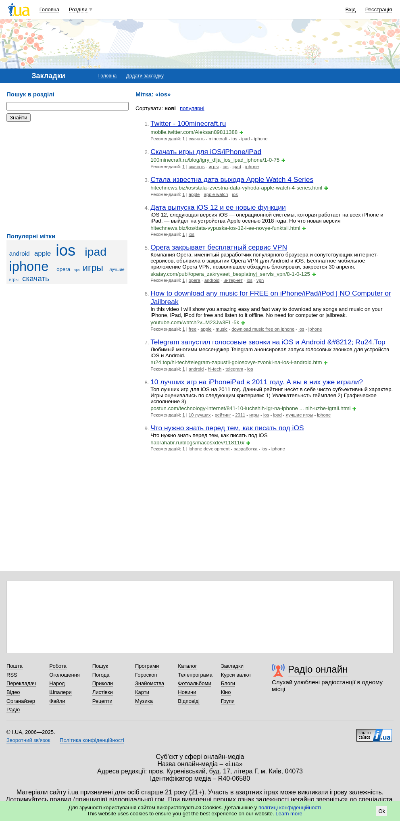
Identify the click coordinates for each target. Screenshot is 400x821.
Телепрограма (195, 675)
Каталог (187, 666)
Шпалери (60, 692)
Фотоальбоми (194, 683)
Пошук (100, 666)
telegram (234, 369)
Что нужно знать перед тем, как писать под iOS (227, 428)
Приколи (102, 683)
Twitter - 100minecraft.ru (188, 123)
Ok (381, 811)
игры (93, 268)
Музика (144, 701)
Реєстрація (378, 9)
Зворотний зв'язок (28, 740)
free (192, 329)
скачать (35, 278)
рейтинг (223, 415)
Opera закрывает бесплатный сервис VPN (218, 247)
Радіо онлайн (318, 669)
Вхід (351, 9)
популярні (192, 108)
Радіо (13, 709)
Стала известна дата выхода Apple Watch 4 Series (231, 179)
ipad (95, 251)
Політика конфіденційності (92, 740)
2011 (240, 415)
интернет (232, 280)
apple (42, 253)
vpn (76, 270)
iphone (29, 266)
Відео (13, 692)
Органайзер (20, 701)
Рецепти (102, 701)
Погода (101, 675)
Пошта (14, 666)
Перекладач (21, 683)
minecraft (218, 138)
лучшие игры (299, 415)
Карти (142, 692)
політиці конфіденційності (289, 807)
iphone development (209, 448)
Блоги (228, 683)
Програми (147, 666)
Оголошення (64, 675)
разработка (245, 448)
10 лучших (200, 415)
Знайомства (149, 683)
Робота (58, 666)
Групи (228, 701)
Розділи (78, 9)
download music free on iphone (262, 329)
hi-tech (214, 369)
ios (65, 250)
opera (63, 269)
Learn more (288, 814)
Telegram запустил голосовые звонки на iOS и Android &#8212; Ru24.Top (267, 342)
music (221, 329)
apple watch (216, 194)
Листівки (102, 692)
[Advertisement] (66, 177)
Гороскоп (146, 675)
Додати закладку (145, 76)
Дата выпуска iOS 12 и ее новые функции (218, 207)
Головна (49, 9)
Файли (57, 701)
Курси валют (236, 675)
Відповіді (189, 701)
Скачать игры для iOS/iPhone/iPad (205, 152)
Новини (187, 692)
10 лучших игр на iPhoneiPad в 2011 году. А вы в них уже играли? (256, 382)
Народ (57, 683)
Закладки (232, 666)
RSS (11, 675)
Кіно (226, 692)
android (19, 253)
